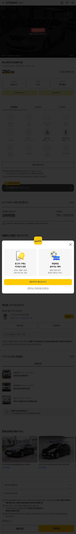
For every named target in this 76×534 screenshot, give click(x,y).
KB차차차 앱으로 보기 (37, 282)
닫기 (70, 244)
